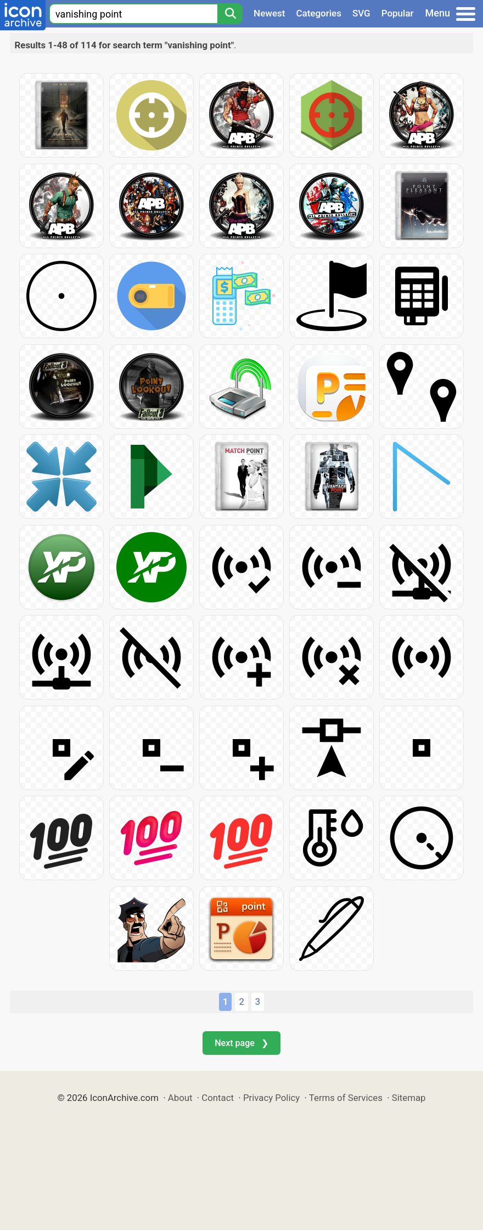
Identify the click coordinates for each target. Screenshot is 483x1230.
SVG (361, 13)
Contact (217, 1097)
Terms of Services (346, 1097)
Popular (397, 13)
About (180, 1097)
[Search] (230, 13)
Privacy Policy (271, 1097)
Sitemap (409, 1097)
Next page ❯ (241, 1043)
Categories (318, 13)
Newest (269, 13)
